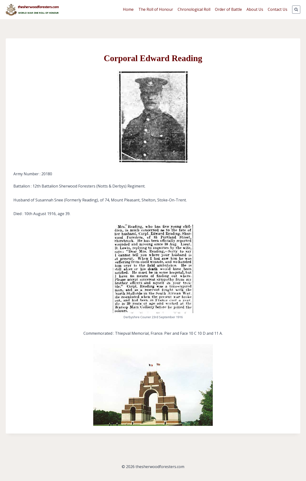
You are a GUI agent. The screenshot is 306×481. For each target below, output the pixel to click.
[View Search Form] (296, 10)
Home (128, 9)
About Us (254, 9)
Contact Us (277, 9)
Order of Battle (228, 9)
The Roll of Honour (155, 9)
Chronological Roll (194, 9)
